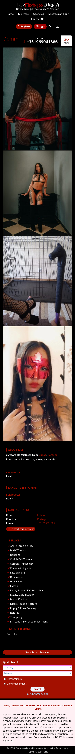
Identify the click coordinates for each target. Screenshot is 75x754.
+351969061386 (39, 41)
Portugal (53, 455)
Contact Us (37, 19)
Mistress (23, 14)
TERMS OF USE (20, 705)
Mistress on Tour (58, 14)
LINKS (38, 708)
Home (10, 14)
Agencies (38, 14)
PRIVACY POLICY (62, 705)
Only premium (13, 679)
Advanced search (37, 694)
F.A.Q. (7, 705)
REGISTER (34, 705)
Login (40, 26)
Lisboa (42, 455)
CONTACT (46, 705)
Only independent (15, 683)
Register (24, 26)
